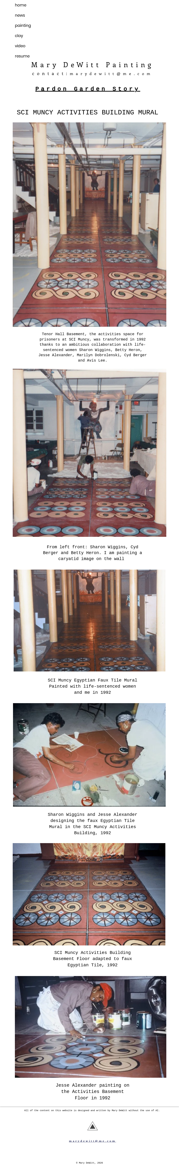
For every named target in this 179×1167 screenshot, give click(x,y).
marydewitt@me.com (111, 73)
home (20, 5)
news (20, 15)
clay (19, 35)
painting (23, 25)
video (20, 46)
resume (22, 56)
